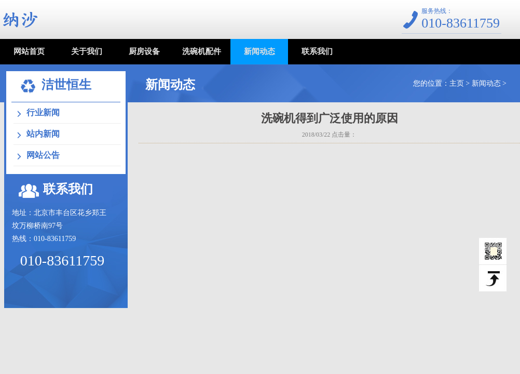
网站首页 (29, 51)
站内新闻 (43, 133)
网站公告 (43, 155)
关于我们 (86, 51)
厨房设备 (144, 51)
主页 (456, 83)
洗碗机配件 (201, 51)
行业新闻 (43, 112)
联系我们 (317, 51)
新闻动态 (259, 51)
